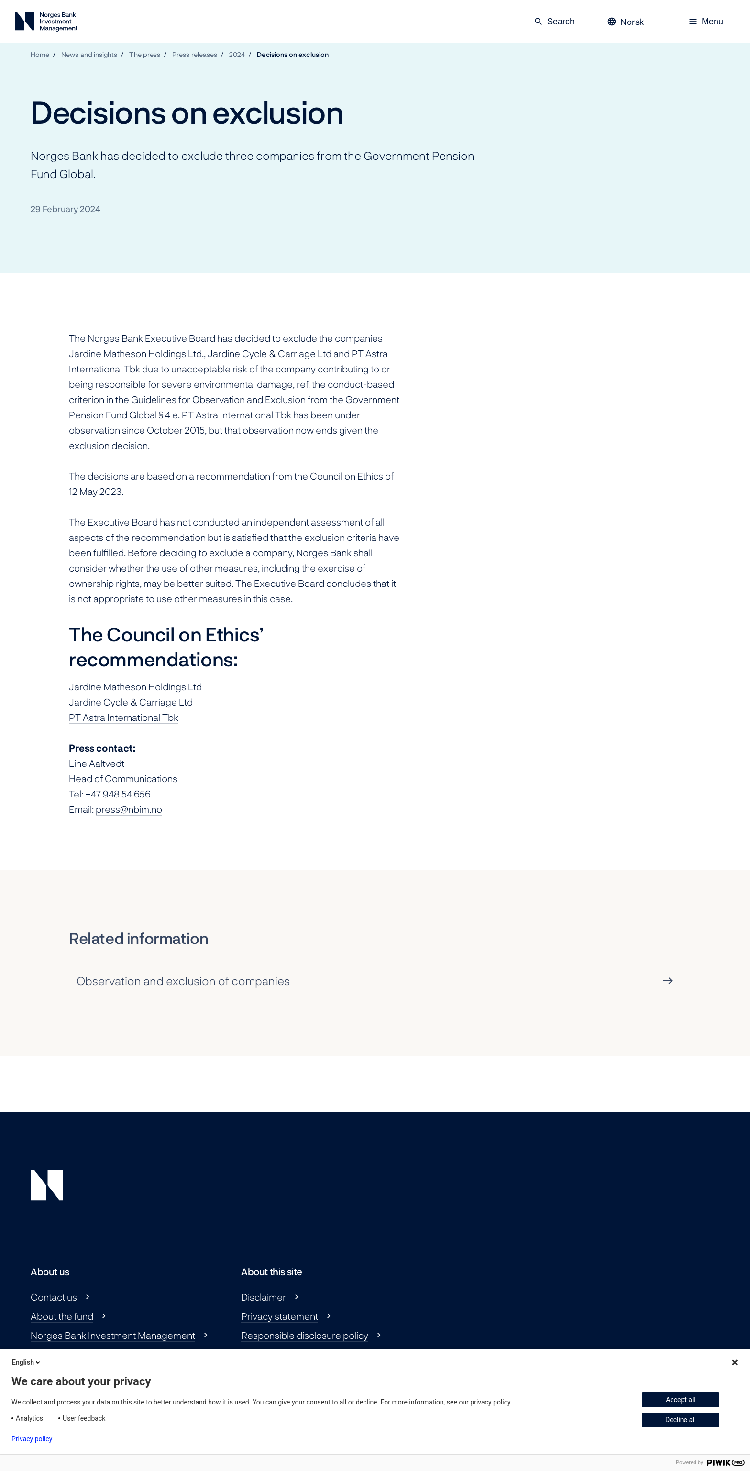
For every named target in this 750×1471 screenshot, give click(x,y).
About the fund (62, 1316)
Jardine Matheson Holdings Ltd (135, 686)
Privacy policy (31, 1439)
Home (40, 54)
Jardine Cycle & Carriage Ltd (131, 701)
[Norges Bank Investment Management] (46, 23)
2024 (237, 54)
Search (554, 21)
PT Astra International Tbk (123, 717)
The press (144, 54)
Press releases (194, 54)
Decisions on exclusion (293, 54)
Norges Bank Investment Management (113, 1335)
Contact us (54, 1297)
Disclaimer (263, 1297)
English (27, 1362)
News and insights (89, 54)
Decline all (680, 1420)
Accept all (680, 1400)
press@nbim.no (129, 809)
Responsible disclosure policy (304, 1335)
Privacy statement (279, 1316)
